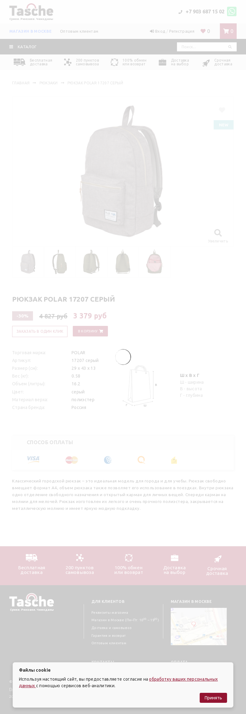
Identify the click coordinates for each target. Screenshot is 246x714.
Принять (213, 697)
